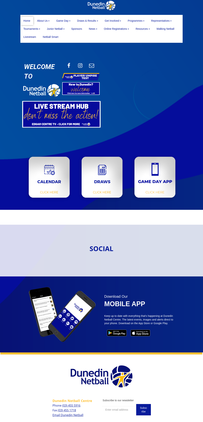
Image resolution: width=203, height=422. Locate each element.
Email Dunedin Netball (67, 415)
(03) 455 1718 (67, 410)
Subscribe (143, 409)
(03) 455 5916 (71, 405)
